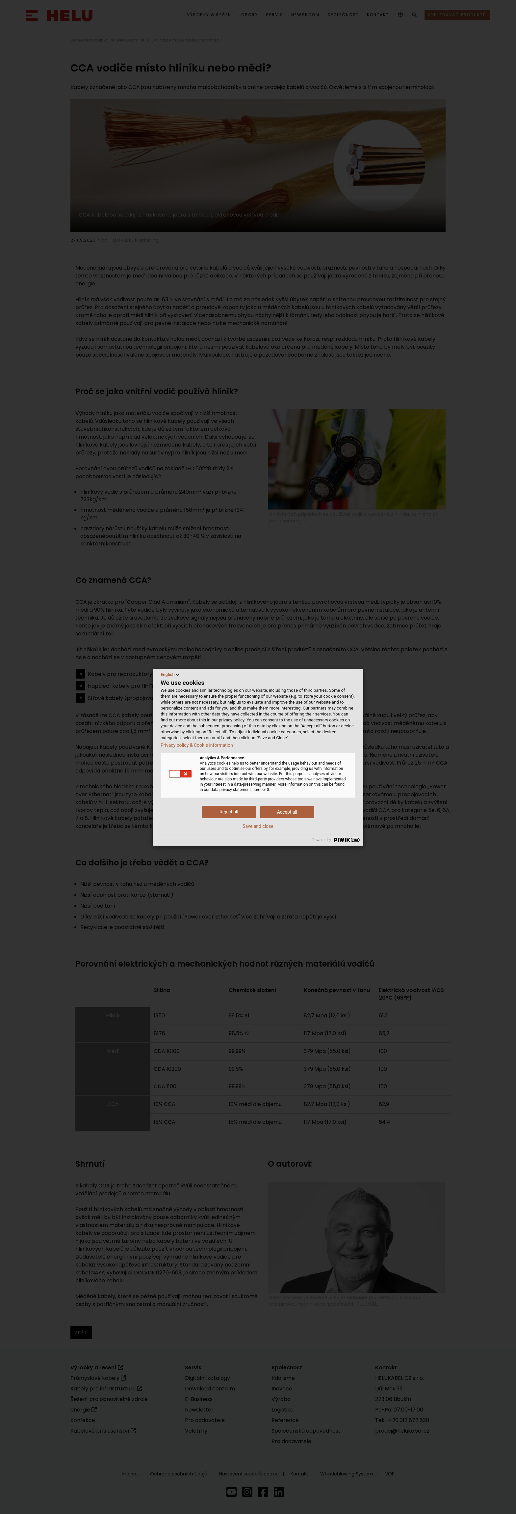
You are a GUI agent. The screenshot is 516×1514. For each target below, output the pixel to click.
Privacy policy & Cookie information (197, 745)
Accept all (287, 812)
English (170, 674)
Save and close (258, 826)
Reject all (228, 811)
